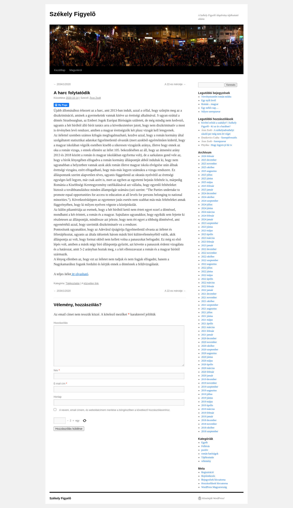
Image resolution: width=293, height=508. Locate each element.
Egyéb (204, 442)
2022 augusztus (209, 264)
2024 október (208, 197)
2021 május (207, 319)
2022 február (207, 286)
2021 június (207, 316)
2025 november (209, 163)
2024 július (207, 204)
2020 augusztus (209, 353)
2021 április (207, 323)
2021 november (209, 297)
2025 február (207, 185)
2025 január (207, 189)
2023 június (207, 226)
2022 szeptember (209, 260)
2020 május (207, 360)
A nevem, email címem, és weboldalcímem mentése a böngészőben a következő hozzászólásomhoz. (114, 410)
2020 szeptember (209, 349)
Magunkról (75, 70)
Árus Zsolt (95, 97)
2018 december (209, 420)
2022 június (207, 271)
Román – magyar (210, 104)
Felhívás (205, 446)
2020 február (207, 371)
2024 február (207, 215)
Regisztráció (207, 472)
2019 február (207, 412)
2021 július (207, 312)
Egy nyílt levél (208, 100)
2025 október (208, 167)
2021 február (207, 331)
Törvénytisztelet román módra (216, 96)
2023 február (207, 241)
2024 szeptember (209, 200)
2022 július (207, 267)
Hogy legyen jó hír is (221, 145)
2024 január (207, 219)
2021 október (208, 301)
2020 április (207, 364)
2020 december (209, 338)
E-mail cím (60, 383)
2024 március (208, 212)
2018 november (209, 423)
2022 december (209, 249)
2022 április (207, 278)
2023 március (208, 238)
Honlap (57, 396)
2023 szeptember (209, 223)
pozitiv (204, 450)
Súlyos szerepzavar (210, 111)
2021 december (209, 293)
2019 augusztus (209, 390)
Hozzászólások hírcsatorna (214, 483)
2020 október (208, 345)
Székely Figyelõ (73, 14)
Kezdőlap (59, 70)
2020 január (207, 375)
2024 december (209, 193)
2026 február (207, 156)
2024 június (207, 208)
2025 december (209, 159)
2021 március (208, 327)
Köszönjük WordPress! (213, 498)
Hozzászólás (61, 322)
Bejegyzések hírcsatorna (213, 479)
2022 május (207, 275)
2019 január (207, 416)
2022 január (207, 290)
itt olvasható (79, 274)
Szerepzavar (220, 141)
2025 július (207, 174)
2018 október (208, 427)
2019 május (207, 401)
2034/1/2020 (62, 84)
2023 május (207, 230)
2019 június (207, 397)
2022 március (208, 282)
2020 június (207, 357)
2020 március (208, 368)
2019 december (209, 379)
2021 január (207, 334)
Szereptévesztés (229, 137)
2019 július (207, 394)
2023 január (207, 245)
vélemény (206, 461)
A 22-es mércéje (175, 84)
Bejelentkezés (208, 476)
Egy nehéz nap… (210, 107)
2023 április (207, 234)
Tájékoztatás (73, 283)
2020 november (209, 342)
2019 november (209, 383)
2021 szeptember (209, 304)
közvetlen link (91, 283)
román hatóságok (209, 453)
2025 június (207, 178)
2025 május (207, 182)
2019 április (207, 405)
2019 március (208, 409)
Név (57, 370)
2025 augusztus (209, 171)
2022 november (209, 252)
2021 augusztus (209, 308)
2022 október (208, 256)
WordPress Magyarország (214, 487)
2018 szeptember (209, 431)
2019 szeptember (209, 386)
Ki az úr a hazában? (220, 126)
